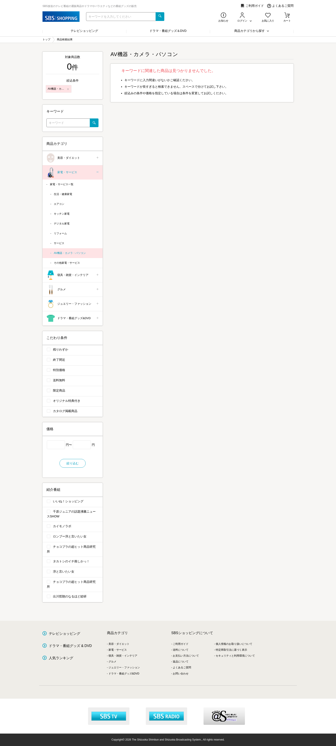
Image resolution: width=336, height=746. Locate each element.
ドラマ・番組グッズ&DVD (72, 318)
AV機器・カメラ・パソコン (70, 253)
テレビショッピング (84, 31)
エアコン (59, 203)
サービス (59, 243)
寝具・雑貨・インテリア (72, 275)
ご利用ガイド (252, 6)
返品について (180, 661)
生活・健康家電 (63, 194)
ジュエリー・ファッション (72, 304)
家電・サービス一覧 (61, 184)
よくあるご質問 (280, 6)
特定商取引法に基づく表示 (231, 649)
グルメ (72, 289)
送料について (180, 649)
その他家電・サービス (67, 262)
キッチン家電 (62, 213)
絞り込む (72, 463)
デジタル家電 (62, 223)
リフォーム (60, 233)
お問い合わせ (180, 673)
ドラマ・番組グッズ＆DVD (168, 31)
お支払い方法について (186, 655)
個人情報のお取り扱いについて (234, 643)
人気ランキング (61, 658)
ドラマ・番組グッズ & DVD (70, 646)
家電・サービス (72, 172)
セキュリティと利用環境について (235, 655)
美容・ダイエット (72, 158)
